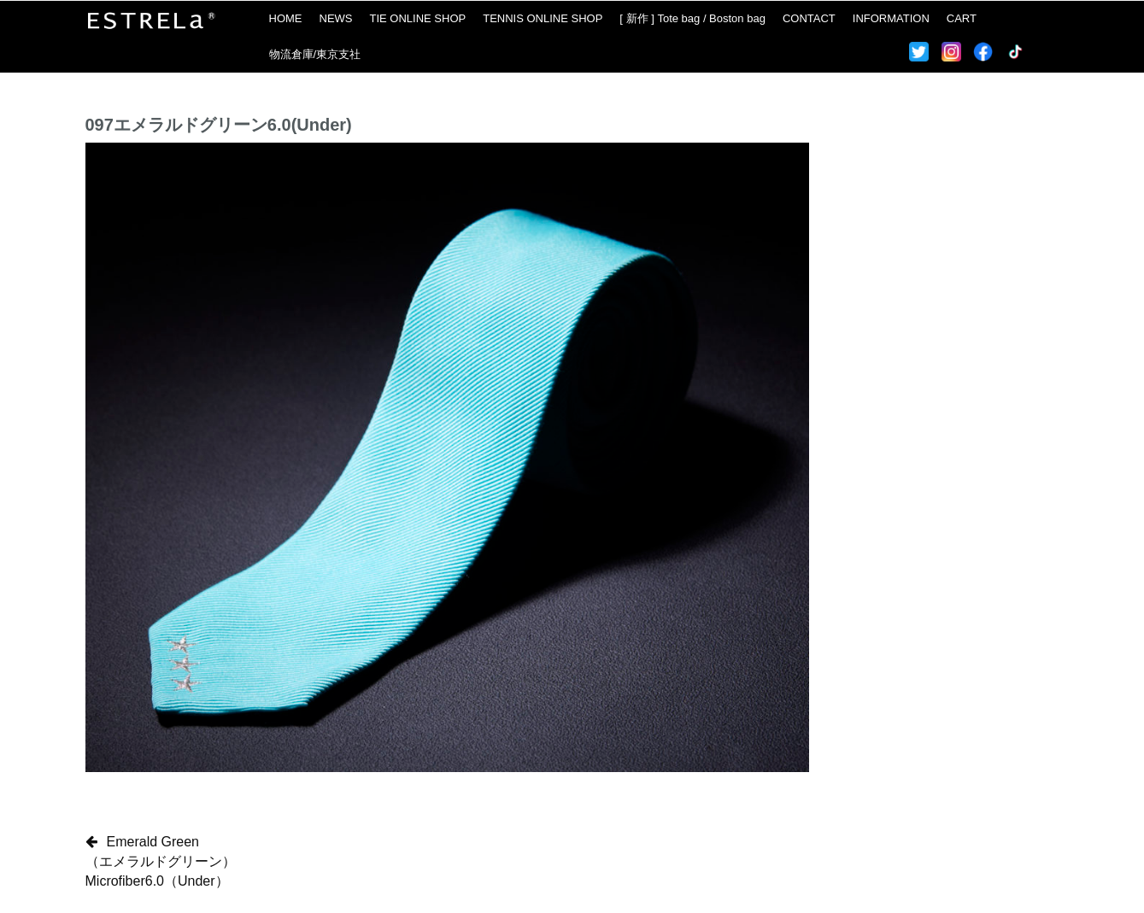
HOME (285, 18)
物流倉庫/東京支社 (315, 54)
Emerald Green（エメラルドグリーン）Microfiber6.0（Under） (160, 861)
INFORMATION (891, 18)
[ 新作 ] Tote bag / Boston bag (692, 18)
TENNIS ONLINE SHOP (542, 18)
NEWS (336, 18)
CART (962, 18)
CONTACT (809, 18)
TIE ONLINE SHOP (418, 18)
